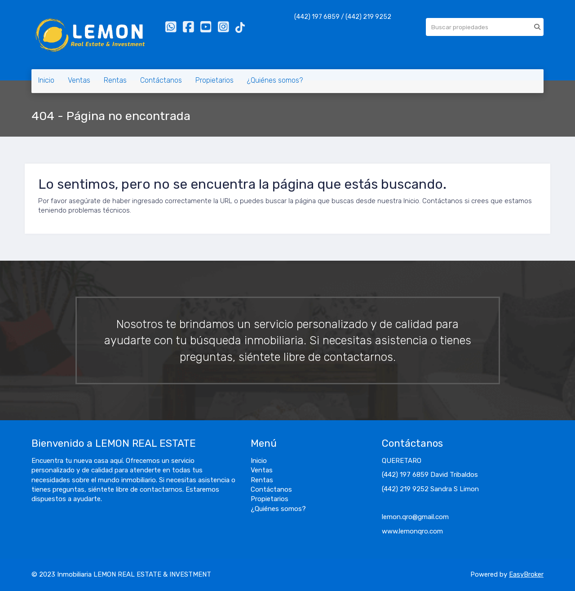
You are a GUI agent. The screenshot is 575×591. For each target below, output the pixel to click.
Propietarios (214, 80)
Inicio (46, 80)
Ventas (79, 80)
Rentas (115, 80)
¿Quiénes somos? (275, 80)
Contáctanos (161, 80)
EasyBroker (526, 574)
